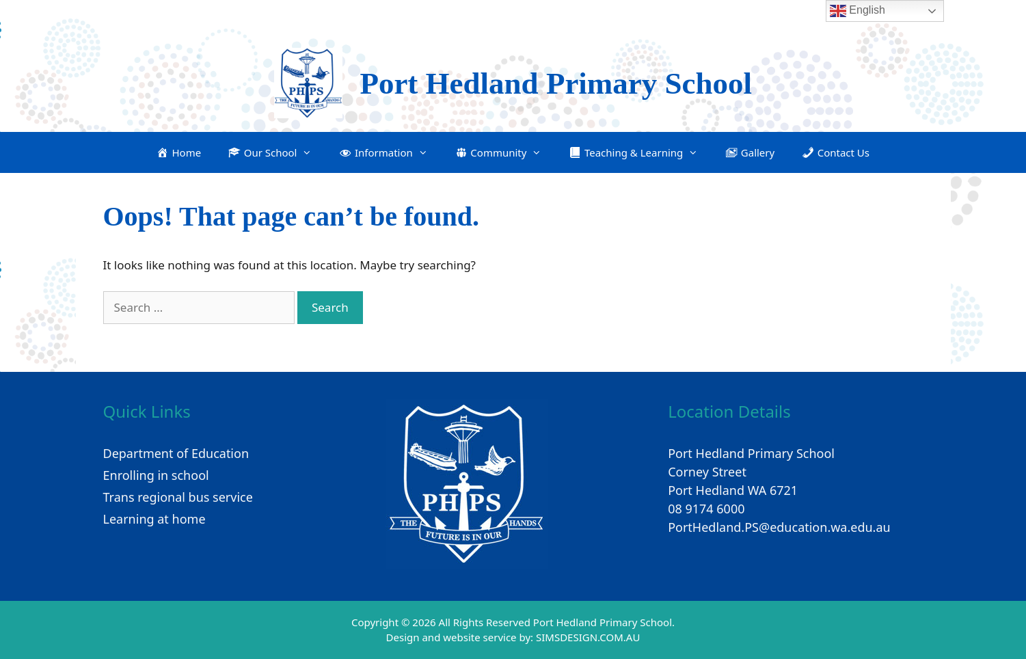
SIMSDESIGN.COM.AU (588, 637)
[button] (270, 152)
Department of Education (176, 453)
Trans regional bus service (178, 497)
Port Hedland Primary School (556, 83)
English (857, 11)
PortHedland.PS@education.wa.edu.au (779, 527)
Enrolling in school (156, 475)
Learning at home (154, 519)
